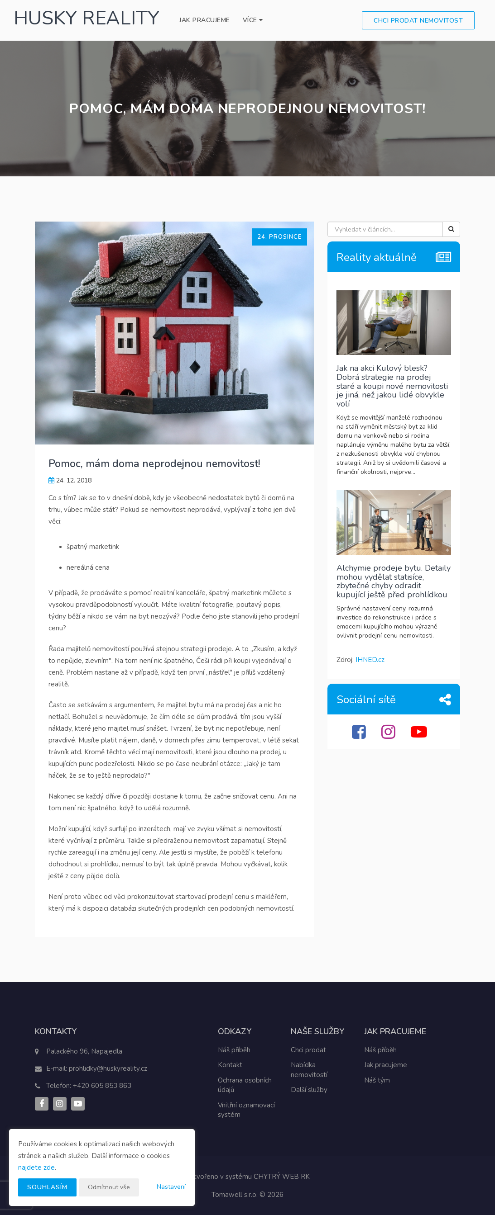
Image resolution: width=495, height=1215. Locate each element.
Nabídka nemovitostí (309, 1069)
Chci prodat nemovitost (418, 20)
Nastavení (171, 1186)
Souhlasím (47, 1187)
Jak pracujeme (204, 20)
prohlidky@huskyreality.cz (108, 1068)
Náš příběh (234, 1049)
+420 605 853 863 (102, 1085)
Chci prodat (308, 1049)
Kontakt (230, 1064)
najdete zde (36, 1167)
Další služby (309, 1089)
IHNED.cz (370, 659)
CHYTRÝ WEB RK (282, 1176)
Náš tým (377, 1080)
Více (253, 20)
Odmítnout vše (109, 1187)
